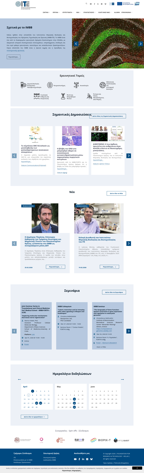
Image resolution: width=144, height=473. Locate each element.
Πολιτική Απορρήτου (121, 463)
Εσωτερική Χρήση (49, 457)
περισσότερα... (26, 162)
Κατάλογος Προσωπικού (22, 462)
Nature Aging (62, 173)
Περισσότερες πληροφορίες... (72, 470)
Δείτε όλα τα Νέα (116, 193)
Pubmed (43, 165)
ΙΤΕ (15, 457)
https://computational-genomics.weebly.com (104, 330)
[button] (76, 43)
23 (36, 403)
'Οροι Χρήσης (107, 463)
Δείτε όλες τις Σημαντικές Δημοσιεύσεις (107, 116)
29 (74, 407)
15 (74, 399)
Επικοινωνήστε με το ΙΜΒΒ (23, 460)
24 (40, 403)
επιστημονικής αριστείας (15, 50)
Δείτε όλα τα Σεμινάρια (114, 292)
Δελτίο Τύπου (104, 164)
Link (33, 334)
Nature (96, 164)
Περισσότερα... (55, 267)
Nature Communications (30, 165)
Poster (26, 344)
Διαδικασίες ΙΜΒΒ (49, 460)
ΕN (111, 4)
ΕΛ (113, 4)
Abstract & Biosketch (109, 343)
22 (74, 403)
